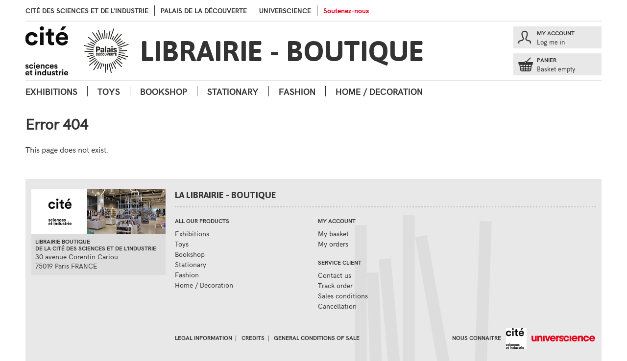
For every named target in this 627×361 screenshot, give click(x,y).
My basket (333, 233)
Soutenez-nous (346, 10)
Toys (108, 91)
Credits (253, 337)
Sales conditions (343, 295)
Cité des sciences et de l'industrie (86, 10)
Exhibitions (51, 91)
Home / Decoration (379, 91)
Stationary (233, 91)
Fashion (297, 91)
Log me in (551, 42)
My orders (333, 243)
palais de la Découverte (204, 10)
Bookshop (163, 91)
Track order (335, 285)
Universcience (285, 10)
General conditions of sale (317, 337)
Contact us (334, 275)
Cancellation (337, 306)
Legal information (203, 337)
